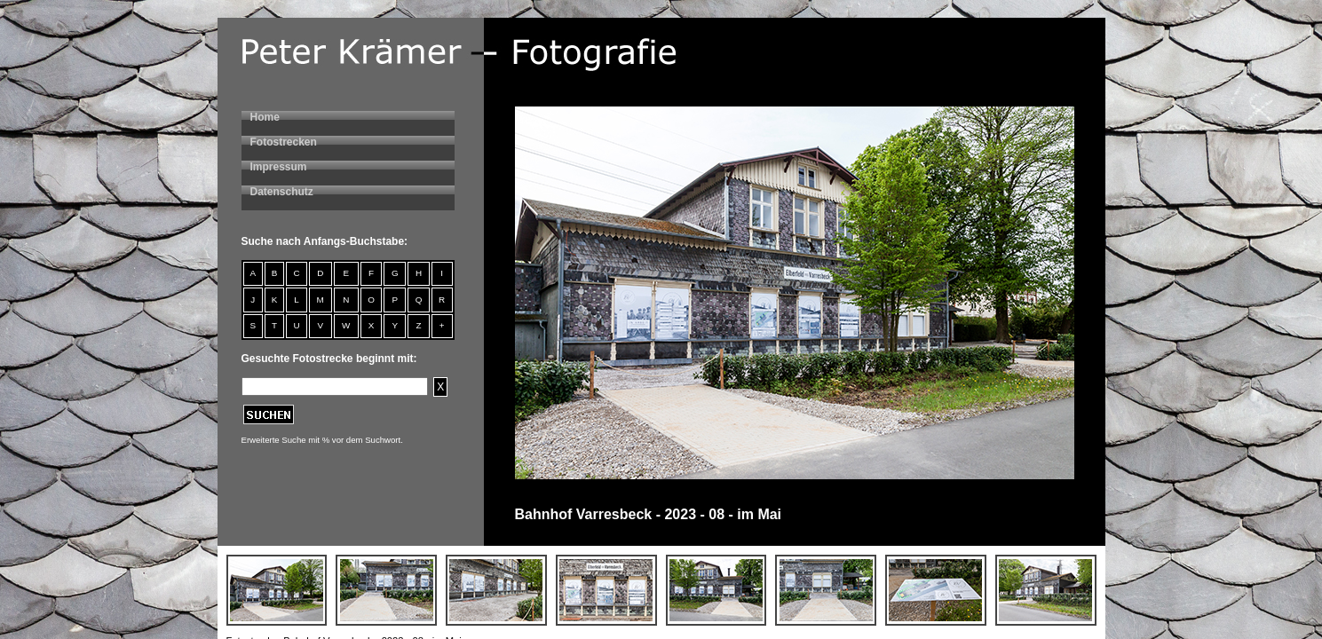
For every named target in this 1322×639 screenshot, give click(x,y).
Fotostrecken (283, 142)
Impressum (278, 167)
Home (265, 117)
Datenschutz (281, 191)
